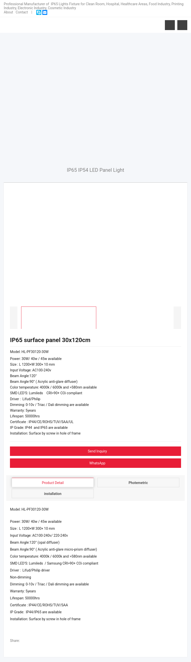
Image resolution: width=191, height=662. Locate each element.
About (8, 12)
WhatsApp (97, 463)
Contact (22, 12)
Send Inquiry (97, 451)
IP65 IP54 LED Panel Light (95, 170)
